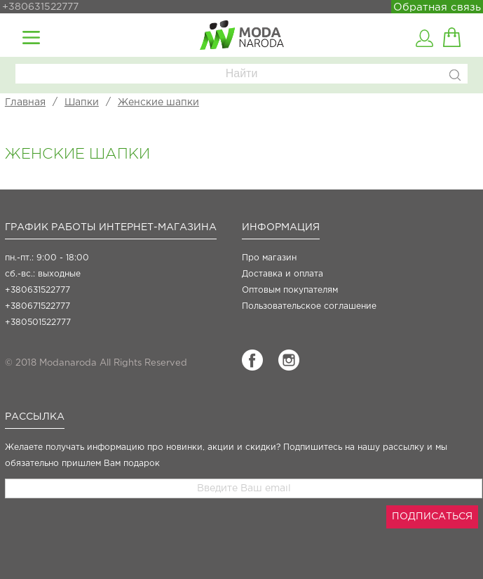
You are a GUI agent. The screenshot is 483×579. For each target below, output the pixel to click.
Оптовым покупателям (290, 290)
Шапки (81, 102)
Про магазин (269, 258)
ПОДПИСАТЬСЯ (432, 516)
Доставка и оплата (282, 274)
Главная (25, 102)
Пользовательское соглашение (309, 306)
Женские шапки (158, 102)
